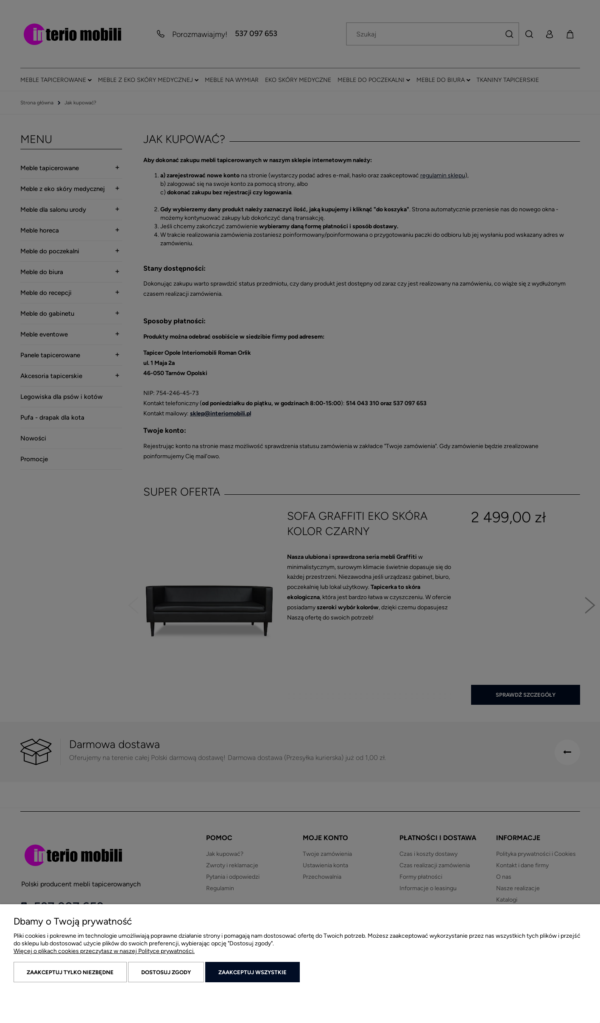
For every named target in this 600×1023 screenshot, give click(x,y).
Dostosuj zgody (166, 972)
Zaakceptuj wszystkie (252, 972)
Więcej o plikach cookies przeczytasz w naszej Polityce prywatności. (104, 951)
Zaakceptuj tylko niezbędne (70, 972)
